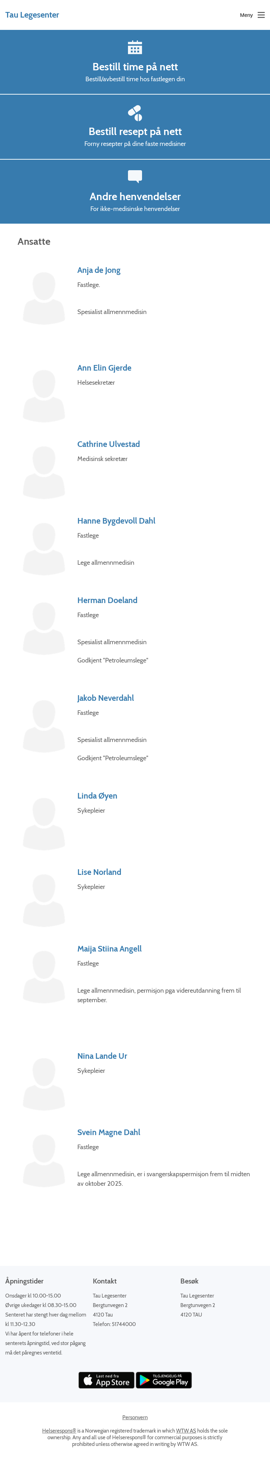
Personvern (135, 1417)
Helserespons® (59, 1431)
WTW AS (186, 1431)
